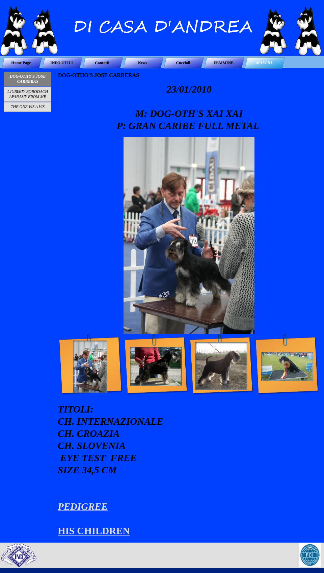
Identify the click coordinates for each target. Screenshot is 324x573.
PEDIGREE (83, 506)
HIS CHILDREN (94, 530)
